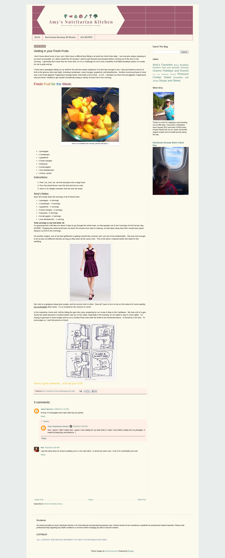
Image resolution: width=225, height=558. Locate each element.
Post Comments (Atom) (53, 504)
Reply (43, 416)
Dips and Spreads (170, 67)
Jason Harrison (47, 409)
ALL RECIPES (86, 37)
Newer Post (39, 500)
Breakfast (184, 65)
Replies (46, 422)
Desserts (157, 67)
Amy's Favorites (163, 64)
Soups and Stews (170, 80)
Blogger (131, 551)
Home (90, 500)
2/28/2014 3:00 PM (80, 426)
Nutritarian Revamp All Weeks (60, 37)
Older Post (142, 500)
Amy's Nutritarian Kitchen (58, 426)
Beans (176, 65)
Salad (167, 77)
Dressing (184, 67)
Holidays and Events (176, 70)
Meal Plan (156, 74)
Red (42, 448)
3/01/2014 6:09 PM (52, 448)
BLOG (37, 37)
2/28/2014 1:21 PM (61, 409)
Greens (157, 70)
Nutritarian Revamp (168, 74)
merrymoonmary (111, 551)
